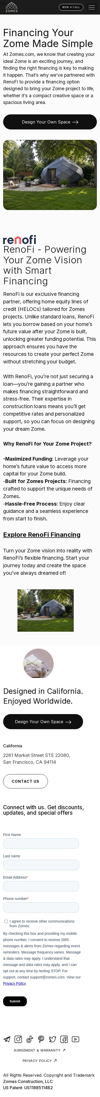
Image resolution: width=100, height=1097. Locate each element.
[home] (12, 7)
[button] (91, 7)
